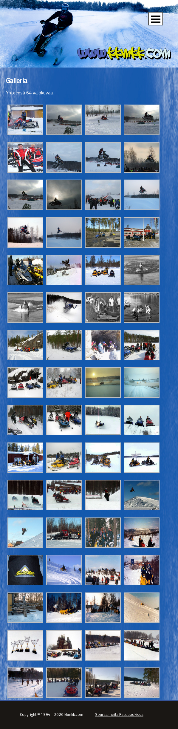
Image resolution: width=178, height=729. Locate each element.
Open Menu (155, 18)
